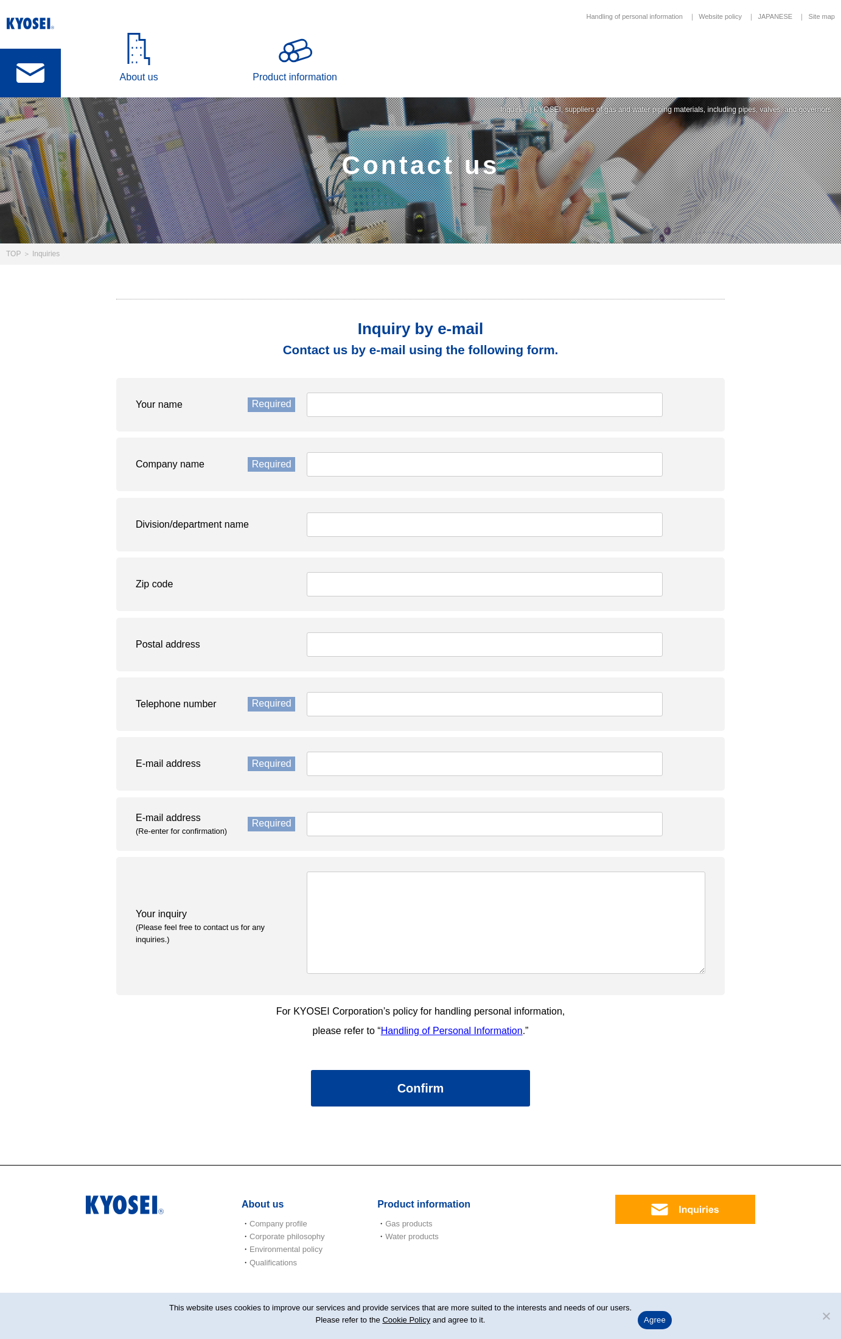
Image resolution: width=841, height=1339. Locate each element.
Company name (215, 464)
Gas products (408, 1223)
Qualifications (273, 1262)
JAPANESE (775, 16)
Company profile (278, 1223)
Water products (412, 1236)
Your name (215, 404)
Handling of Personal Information (452, 1031)
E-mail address (215, 764)
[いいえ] (826, 1316)
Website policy (720, 16)
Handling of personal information (634, 16)
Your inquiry (215, 927)
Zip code (154, 584)
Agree (655, 1319)
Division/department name (192, 524)
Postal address (168, 644)
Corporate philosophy (287, 1236)
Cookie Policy (406, 1319)
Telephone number (215, 704)
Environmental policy (286, 1249)
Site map (822, 16)
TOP (13, 254)
